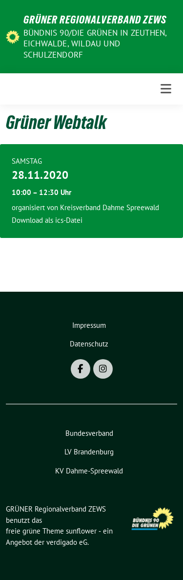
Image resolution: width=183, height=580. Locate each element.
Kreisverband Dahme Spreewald (109, 207)
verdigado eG (66, 542)
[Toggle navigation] (166, 89)
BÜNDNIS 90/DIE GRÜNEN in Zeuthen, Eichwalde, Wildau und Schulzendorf (95, 43)
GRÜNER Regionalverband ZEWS (94, 19)
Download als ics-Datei (47, 220)
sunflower (81, 531)
